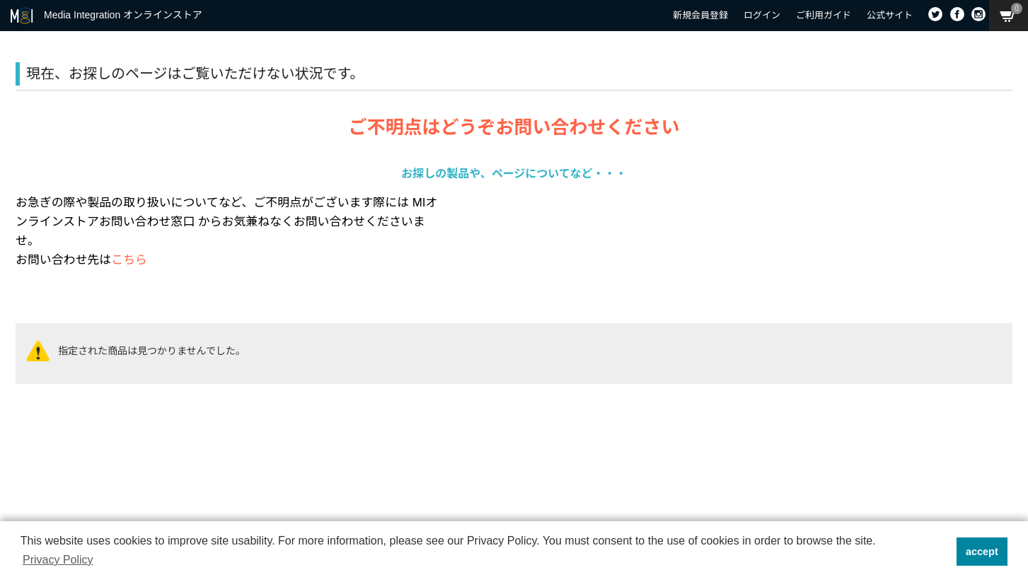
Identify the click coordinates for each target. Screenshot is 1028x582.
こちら (129, 260)
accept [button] (982, 551)
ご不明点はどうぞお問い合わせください (513, 127)
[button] (941, 551)
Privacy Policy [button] (58, 560)
